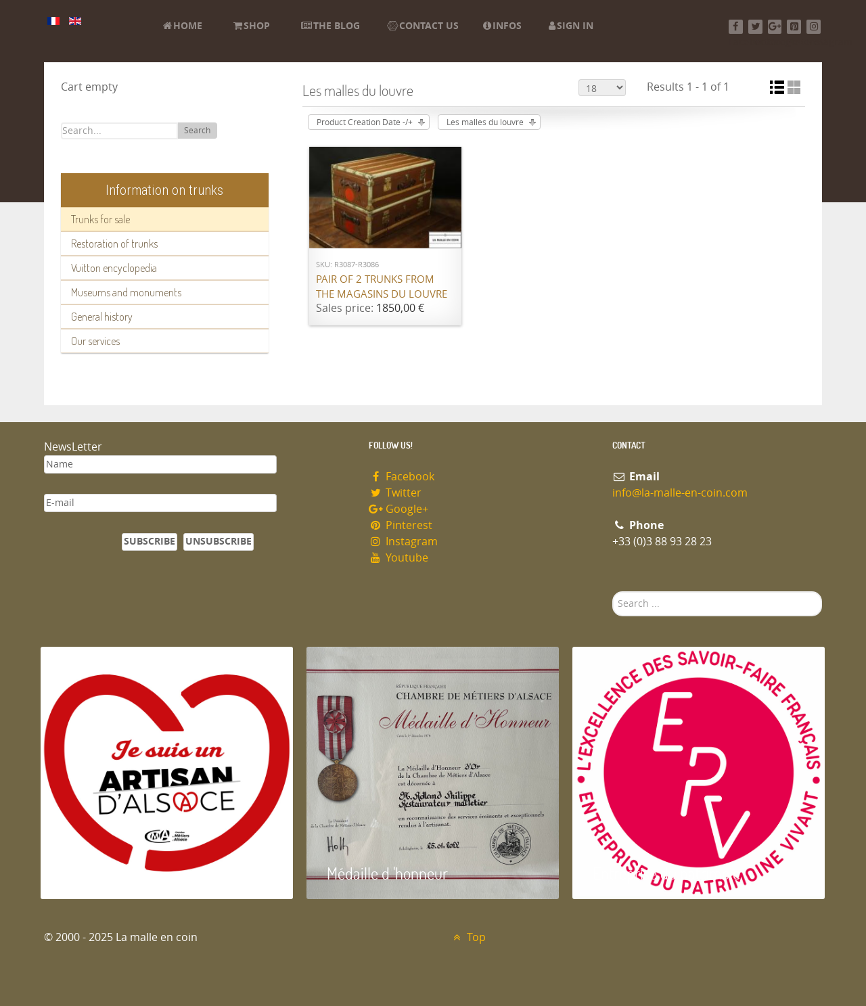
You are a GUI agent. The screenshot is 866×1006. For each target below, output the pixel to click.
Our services (95, 341)
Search (197, 130)
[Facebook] (736, 27)
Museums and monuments (126, 292)
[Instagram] (813, 27)
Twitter (395, 492)
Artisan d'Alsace (109, 873)
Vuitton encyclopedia (114, 268)
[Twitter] (755, 27)
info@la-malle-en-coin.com (680, 492)
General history (102, 316)
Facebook (401, 476)
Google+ (398, 509)
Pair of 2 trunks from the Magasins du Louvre (381, 287)
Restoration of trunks (114, 243)
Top (468, 937)
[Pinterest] (794, 27)
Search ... (612, 591)
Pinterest (400, 525)
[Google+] (775, 27)
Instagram (403, 541)
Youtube (398, 557)
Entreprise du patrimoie (666, 873)
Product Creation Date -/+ (365, 122)
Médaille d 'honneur (387, 873)
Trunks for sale (100, 219)
